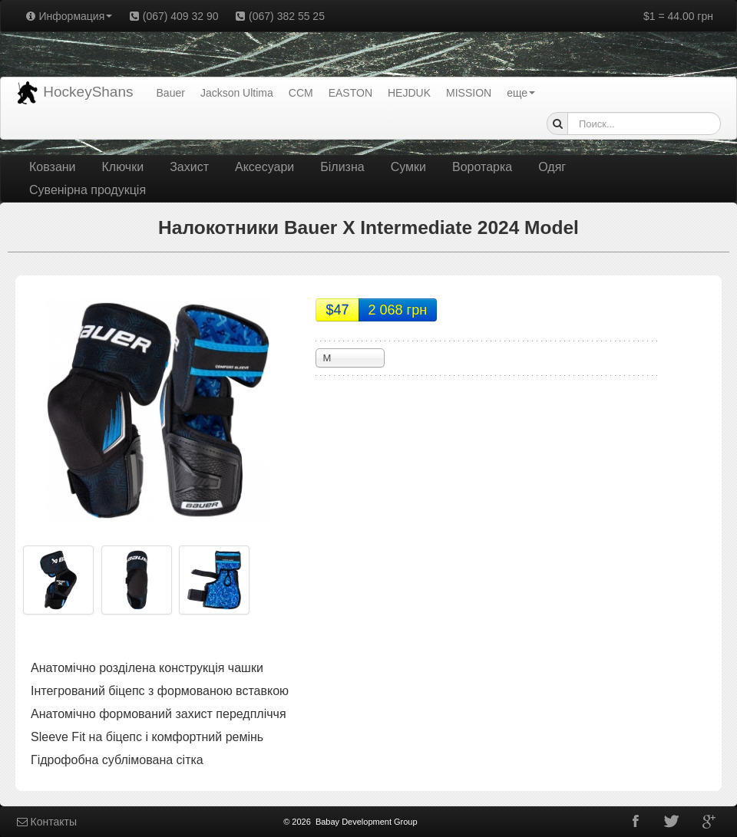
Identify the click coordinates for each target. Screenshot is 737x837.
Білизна (342, 166)
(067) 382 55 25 (279, 16)
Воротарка (482, 166)
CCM (301, 93)
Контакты (46, 822)
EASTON (350, 93)
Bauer (171, 93)
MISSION (468, 93)
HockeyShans (75, 92)
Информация (68, 16)
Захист (189, 166)
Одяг (552, 166)
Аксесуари (264, 166)
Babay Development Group (367, 821)
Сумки (408, 166)
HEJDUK (409, 93)
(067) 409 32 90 (172, 16)
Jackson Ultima (236, 93)
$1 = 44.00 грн (678, 16)
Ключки (123, 166)
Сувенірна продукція (87, 189)
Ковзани (52, 166)
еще (521, 93)
